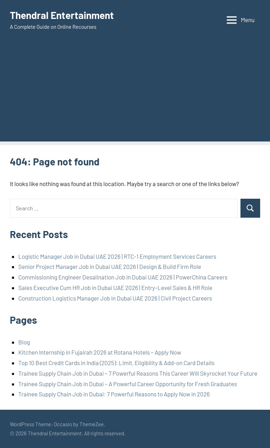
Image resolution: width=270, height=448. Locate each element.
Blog (24, 341)
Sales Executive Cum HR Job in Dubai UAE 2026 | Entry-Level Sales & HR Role (115, 287)
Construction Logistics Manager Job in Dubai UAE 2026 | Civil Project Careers (115, 298)
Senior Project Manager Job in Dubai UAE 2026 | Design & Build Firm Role (109, 266)
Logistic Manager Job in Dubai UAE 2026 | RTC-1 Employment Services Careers (117, 256)
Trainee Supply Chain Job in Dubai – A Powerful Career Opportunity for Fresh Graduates (127, 383)
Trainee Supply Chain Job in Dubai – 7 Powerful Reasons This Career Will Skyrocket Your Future (137, 373)
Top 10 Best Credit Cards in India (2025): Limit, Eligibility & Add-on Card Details (116, 362)
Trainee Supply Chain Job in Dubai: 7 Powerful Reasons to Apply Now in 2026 (114, 393)
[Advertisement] (135, 92)
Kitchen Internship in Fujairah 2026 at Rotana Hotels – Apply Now (99, 352)
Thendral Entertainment (62, 15)
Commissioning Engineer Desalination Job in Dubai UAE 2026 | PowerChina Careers (122, 277)
